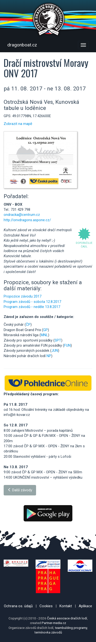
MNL (44, 335)
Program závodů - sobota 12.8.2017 (32, 301)
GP (45, 330)
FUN (67, 345)
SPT (58, 340)
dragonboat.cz (22, 45)
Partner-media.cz (54, 623)
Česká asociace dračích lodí (67, 618)
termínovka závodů (48, 632)
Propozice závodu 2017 (22, 296)
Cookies (46, 606)
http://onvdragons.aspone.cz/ (27, 220)
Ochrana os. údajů (18, 606)
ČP (28, 324)
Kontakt (65, 606)
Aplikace (85, 606)
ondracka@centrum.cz (22, 214)
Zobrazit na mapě (18, 124)
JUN (54, 350)
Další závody (20, 490)
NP (49, 356)
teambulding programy (71, 628)
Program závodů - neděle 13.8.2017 (32, 307)
